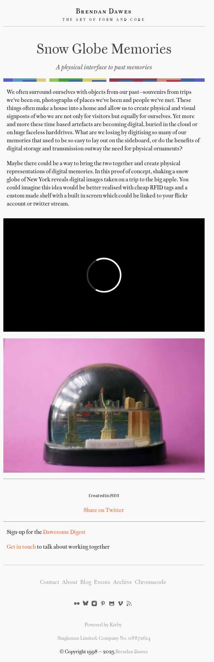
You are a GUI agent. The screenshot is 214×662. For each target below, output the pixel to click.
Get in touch (21, 547)
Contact (49, 582)
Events (102, 582)
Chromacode (150, 582)
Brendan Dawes (104, 11)
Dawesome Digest (64, 532)
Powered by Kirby (103, 625)
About (69, 582)
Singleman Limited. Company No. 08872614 (104, 638)
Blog (85, 582)
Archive (122, 582)
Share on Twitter (104, 510)
